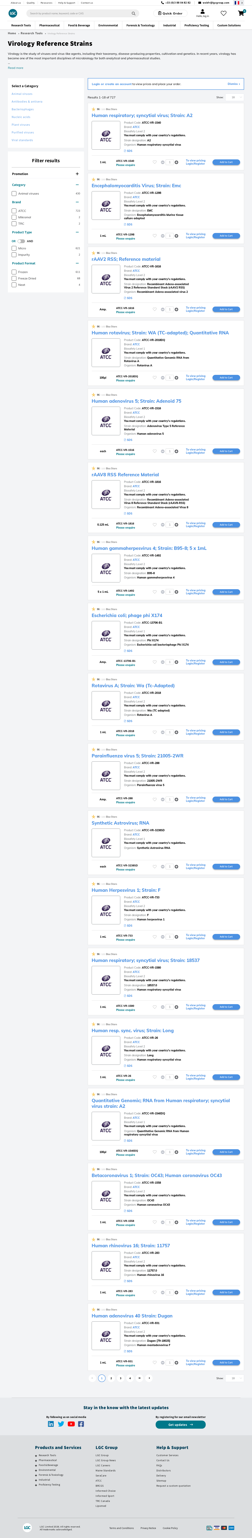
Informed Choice (106, 1490)
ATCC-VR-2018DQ (153, 340)
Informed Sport (105, 1496)
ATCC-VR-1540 (151, 122)
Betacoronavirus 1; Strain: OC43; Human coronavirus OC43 (157, 1175)
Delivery (161, 1475)
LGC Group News (106, 1460)
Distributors (163, 1470)
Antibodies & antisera (27, 101)
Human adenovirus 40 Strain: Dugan (132, 1316)
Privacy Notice (148, 1528)
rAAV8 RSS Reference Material (125, 474)
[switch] (22, 241)
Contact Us (163, 1460)
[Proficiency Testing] (36, 1485)
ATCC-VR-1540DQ (153, 1113)
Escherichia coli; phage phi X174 (127, 615)
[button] (176, 162)
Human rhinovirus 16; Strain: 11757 (131, 1245)
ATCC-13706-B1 (152, 622)
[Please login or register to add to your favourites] (155, 162)
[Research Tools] (36, 1455)
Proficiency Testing (49, 1484)
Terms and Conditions (121, 1528)
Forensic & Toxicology (51, 1474)
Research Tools (32, 33)
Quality (31, 2)
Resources (47, 2)
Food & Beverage (48, 1465)
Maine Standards (106, 1470)
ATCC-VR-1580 (151, 967)
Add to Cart (226, 162)
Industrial (44, 1479)
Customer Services (167, 1455)
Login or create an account (112, 84)
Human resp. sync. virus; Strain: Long (133, 1030)
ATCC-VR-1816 (151, 482)
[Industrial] (36, 1480)
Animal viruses (22, 94)
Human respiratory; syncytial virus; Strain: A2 (142, 115)
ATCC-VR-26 (150, 1038)
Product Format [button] (45, 263)
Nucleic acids (21, 117)
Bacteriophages (23, 109)
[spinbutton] (170, 162)
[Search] (134, 13)
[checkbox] (14, 193)
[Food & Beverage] (36, 1465)
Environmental (47, 1470)
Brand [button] (45, 202)
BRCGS (100, 1485)
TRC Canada (103, 1501)
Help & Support (66, 2)
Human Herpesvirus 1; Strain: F (126, 890)
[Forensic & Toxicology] (36, 1475)
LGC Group (102, 1455)
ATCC (136, 127)
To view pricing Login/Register (196, 162)
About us (16, 2)
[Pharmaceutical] (36, 1460)
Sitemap (161, 1480)
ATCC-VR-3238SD (153, 830)
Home (12, 33)
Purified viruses (23, 132)
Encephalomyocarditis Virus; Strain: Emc (136, 185)
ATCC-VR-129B (151, 193)
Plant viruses (21, 125)
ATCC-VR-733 (150, 897)
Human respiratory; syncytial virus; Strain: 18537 (146, 960)
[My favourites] (223, 13)
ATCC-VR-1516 (151, 408)
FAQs (159, 1465)
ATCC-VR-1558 (151, 1182)
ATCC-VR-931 (150, 1323)
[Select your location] (238, 2)
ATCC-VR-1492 (151, 555)
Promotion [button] (45, 174)
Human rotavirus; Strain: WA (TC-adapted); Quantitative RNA (160, 333)
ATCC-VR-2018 (151, 693)
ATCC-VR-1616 (151, 266)
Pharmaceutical (48, 1460)
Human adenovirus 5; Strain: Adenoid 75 (136, 401)
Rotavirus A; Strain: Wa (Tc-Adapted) (133, 685)
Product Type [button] (45, 232)
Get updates (178, 1424)
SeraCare (101, 1475)
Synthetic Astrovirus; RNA (120, 823)
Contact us (87, 2)
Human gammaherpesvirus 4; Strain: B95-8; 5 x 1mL (149, 548)
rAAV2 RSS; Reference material (126, 259)
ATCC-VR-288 (150, 763)
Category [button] (45, 185)
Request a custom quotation (173, 1485)
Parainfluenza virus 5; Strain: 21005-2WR (137, 756)
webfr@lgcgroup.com (216, 2)
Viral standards (22, 140)
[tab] (46, 173)
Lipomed (101, 1506)
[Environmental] (36, 1470)
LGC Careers (103, 1465)
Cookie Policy (170, 1528)
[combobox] (82, 13)
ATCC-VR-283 (150, 1253)
